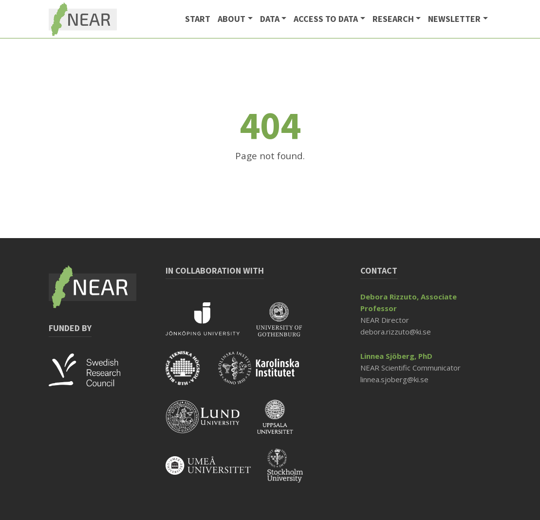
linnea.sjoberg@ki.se (394, 379)
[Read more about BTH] (191, 374)
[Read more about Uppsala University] (282, 423)
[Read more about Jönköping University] (211, 326)
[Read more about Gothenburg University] (286, 326)
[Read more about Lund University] (211, 423)
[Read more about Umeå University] (216, 472)
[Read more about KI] (266, 374)
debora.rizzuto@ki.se (395, 331)
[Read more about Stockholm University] (292, 472)
